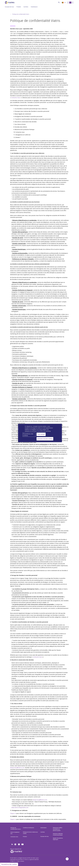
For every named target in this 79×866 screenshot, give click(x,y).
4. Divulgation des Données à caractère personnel (27, 116)
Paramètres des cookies (9, 864)
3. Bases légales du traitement (22, 114)
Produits (19, 7)
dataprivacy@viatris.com (17, 767)
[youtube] (22, 844)
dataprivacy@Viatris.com (40, 800)
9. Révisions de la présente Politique (23, 129)
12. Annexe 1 (17, 137)
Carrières (25, 7)
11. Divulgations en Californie (21, 135)
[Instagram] (15, 844)
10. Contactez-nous (19, 132)
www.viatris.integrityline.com (19, 807)
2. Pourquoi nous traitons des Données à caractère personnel (31, 111)
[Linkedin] (12, 844)
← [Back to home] (10, 14)
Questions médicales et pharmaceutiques (58, 834)
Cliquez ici (13, 813)
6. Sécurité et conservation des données (25, 121)
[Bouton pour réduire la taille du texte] (68, 2)
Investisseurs (34, 7)
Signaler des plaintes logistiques (58, 838)
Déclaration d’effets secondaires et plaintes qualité (57, 829)
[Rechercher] (16, 2)
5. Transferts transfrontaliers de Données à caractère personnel (32, 119)
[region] (40, 433)
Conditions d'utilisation (28, 827)
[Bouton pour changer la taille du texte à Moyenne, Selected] (70, 2)
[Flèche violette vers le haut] (67, 859)
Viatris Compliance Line (14, 833)
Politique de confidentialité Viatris (20, 14)
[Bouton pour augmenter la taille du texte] (72, 2)
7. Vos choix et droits (19, 124)
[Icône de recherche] (59, 2)
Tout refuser (41, 434)
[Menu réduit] (15, 6)
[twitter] (19, 844)
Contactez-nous (15, 97)
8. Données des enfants (20, 127)
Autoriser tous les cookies (45, 439)
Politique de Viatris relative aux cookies (30, 832)
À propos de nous (9, 7)
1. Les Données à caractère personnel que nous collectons (30, 108)
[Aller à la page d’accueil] (10, 2)
